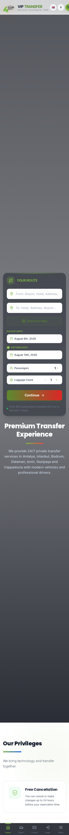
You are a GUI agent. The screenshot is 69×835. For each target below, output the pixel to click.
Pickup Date (15, 331)
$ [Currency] (61, 7)
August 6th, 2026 (23, 338)
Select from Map (34, 321)
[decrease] (45, 379)
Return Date (19, 347)
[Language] (53, 7)
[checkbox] (8, 347)
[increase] (56, 379)
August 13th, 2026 (23, 354)
